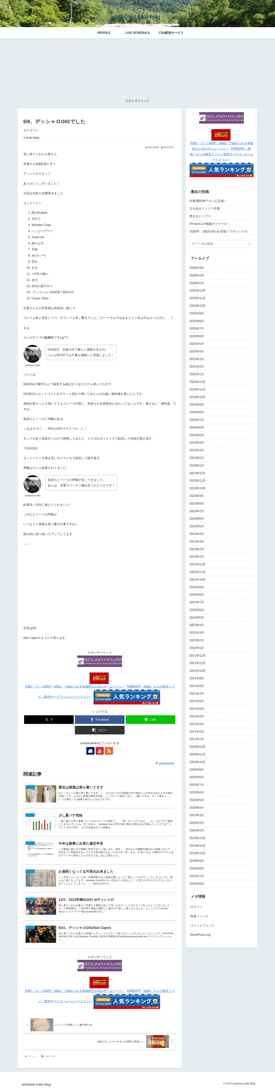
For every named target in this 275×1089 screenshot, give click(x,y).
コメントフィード (202, 925)
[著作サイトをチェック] (91, 751)
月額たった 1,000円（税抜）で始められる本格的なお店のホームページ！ (75, 686)
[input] (221, 244)
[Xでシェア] (49, 719)
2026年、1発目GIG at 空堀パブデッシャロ (218, 231)
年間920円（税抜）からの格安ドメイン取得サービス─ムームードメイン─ (221, 154)
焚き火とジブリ (200, 216)
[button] (100, 730)
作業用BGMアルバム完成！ (208, 201)
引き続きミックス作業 (204, 208)
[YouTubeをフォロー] (100, 751)
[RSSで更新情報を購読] (108, 751)
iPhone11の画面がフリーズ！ (209, 223)
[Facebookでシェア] (100, 719)
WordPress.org (200, 934)
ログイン (196, 906)
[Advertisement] (137, 68)
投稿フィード (199, 916)
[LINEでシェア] (150, 719)
